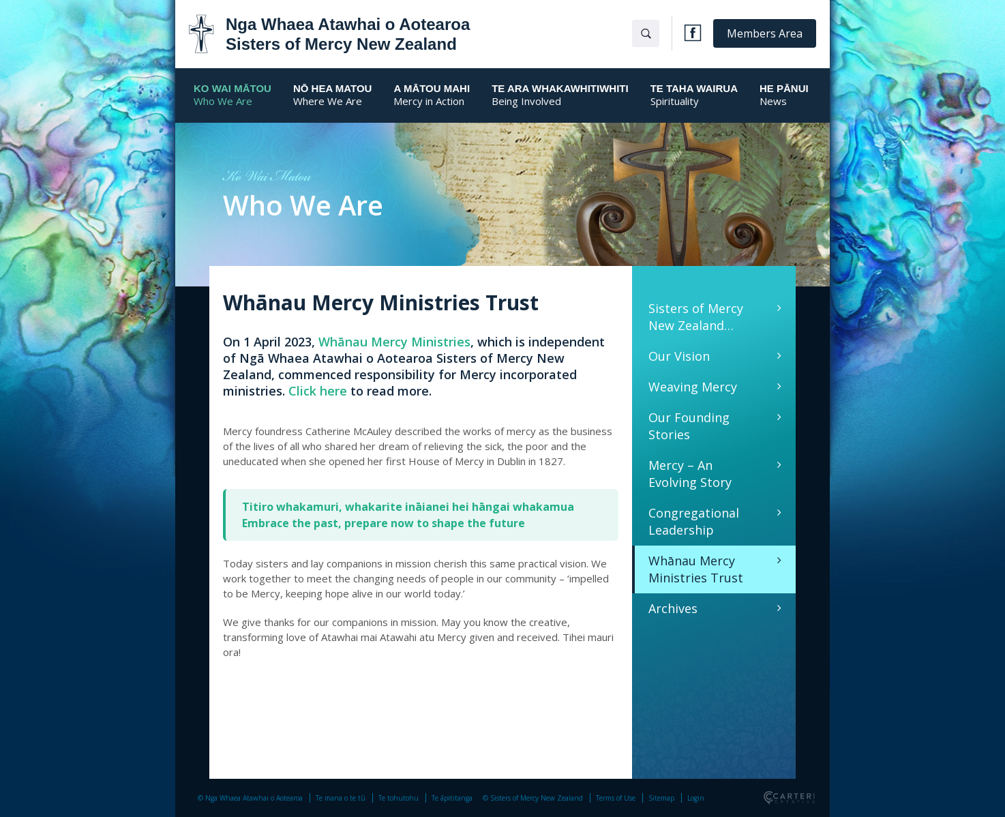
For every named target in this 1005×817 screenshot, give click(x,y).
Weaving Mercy (692, 386)
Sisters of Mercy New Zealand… (695, 316)
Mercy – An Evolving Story (690, 473)
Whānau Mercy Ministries (394, 341)
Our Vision (679, 356)
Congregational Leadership (693, 521)
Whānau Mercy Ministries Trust (695, 569)
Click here (317, 391)
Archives (673, 608)
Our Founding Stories (689, 426)
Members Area (764, 33)
